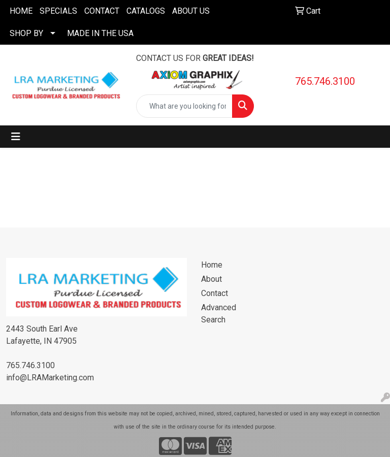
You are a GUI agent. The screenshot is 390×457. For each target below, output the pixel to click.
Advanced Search (218, 313)
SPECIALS (58, 11)
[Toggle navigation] (15, 136)
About (211, 279)
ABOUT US (191, 11)
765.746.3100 (325, 81)
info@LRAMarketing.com (50, 377)
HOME (21, 11)
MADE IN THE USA (100, 33)
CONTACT (101, 11)
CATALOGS (145, 11)
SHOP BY (26, 33)
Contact (214, 293)
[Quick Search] (184, 106)
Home (211, 265)
